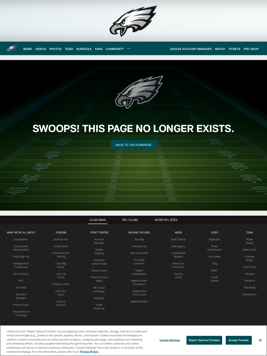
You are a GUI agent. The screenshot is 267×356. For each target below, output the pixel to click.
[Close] (260, 340)
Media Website (139, 301)
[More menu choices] (128, 48)
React (214, 270)
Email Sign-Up (21, 256)
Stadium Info (61, 239)
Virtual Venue (60, 246)
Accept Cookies (239, 340)
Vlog (214, 263)
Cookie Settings (170, 340)
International (139, 246)
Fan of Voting (21, 273)
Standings (249, 287)
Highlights (214, 239)
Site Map (139, 239)
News (178, 232)
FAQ (21, 280)
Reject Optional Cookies (204, 340)
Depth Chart (249, 249)
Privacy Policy (21, 304)
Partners (249, 273)
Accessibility (21, 239)
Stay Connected (139, 252)
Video (214, 232)
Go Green (21, 287)
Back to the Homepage (133, 145)
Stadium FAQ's (61, 284)
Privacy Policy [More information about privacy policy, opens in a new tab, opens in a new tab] (89, 351)
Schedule (99, 298)
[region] (133, 340)
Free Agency (178, 246)
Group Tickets (99, 270)
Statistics (249, 280)
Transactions (249, 294)
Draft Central (178, 239)
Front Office (249, 266)
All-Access (214, 256)
